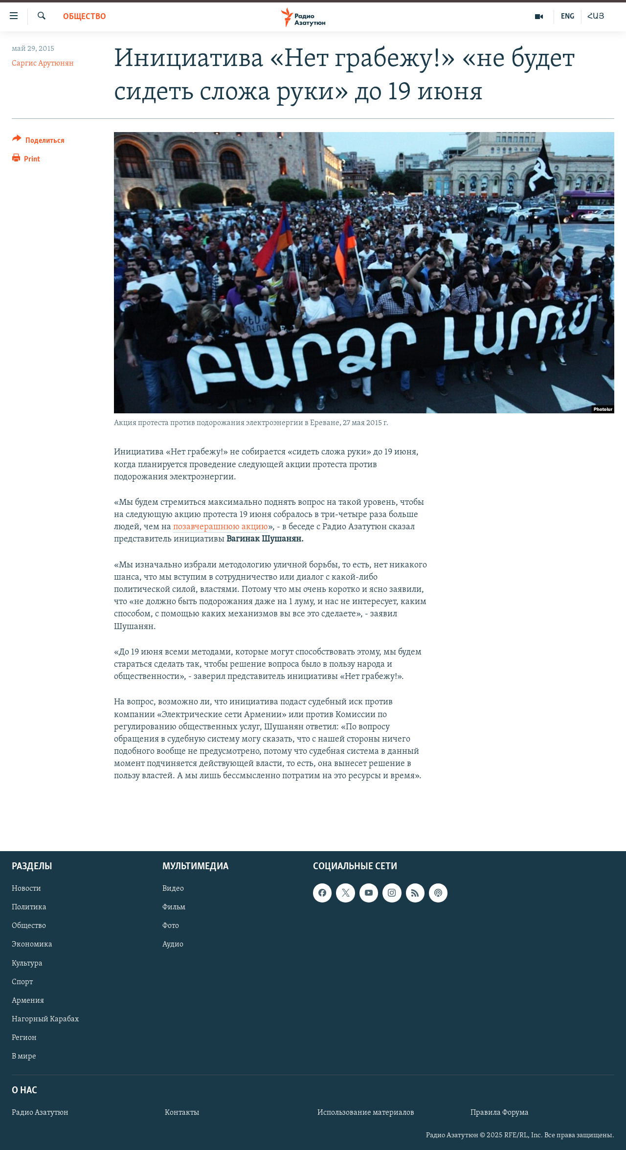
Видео (173, 889)
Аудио (172, 944)
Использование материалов (365, 1113)
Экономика (32, 944)
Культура (27, 963)
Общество (84, 17)
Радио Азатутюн (40, 1113)
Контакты (182, 1113)
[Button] (38, 142)
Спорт (22, 982)
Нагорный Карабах (45, 1019)
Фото (170, 926)
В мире (24, 1056)
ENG (567, 17)
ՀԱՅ (595, 17)
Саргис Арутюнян (43, 64)
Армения (28, 1000)
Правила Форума (499, 1113)
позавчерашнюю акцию (220, 527)
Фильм (173, 907)
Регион (24, 1038)
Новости (26, 889)
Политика (29, 907)
